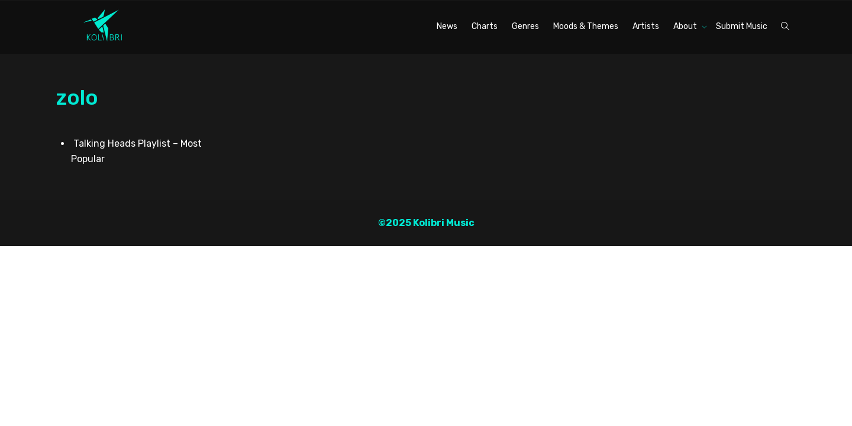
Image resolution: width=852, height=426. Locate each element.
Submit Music (741, 26)
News (447, 26)
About (686, 26)
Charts (485, 26)
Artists (645, 26)
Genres (525, 26)
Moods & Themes (585, 26)
